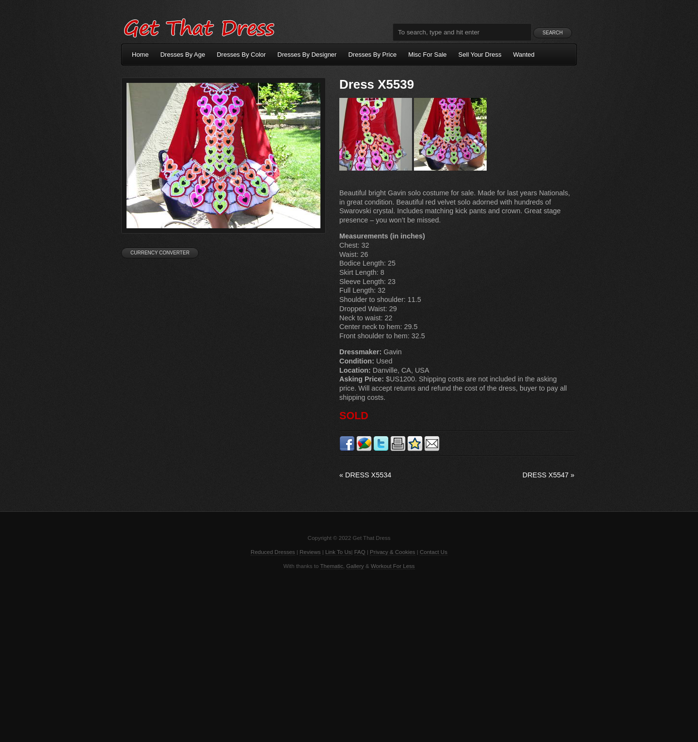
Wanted (524, 54)
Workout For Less (393, 566)
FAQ (359, 552)
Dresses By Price (372, 54)
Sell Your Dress (480, 54)
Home (140, 54)
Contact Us (433, 552)
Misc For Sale (427, 54)
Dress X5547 (548, 475)
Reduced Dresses (273, 552)
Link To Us (338, 552)
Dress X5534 (365, 475)
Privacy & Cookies (392, 552)
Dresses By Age (183, 54)
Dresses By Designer (306, 54)
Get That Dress (198, 27)
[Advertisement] (349, 655)
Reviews (310, 552)
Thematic (331, 566)
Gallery (355, 566)
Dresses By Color (241, 54)
